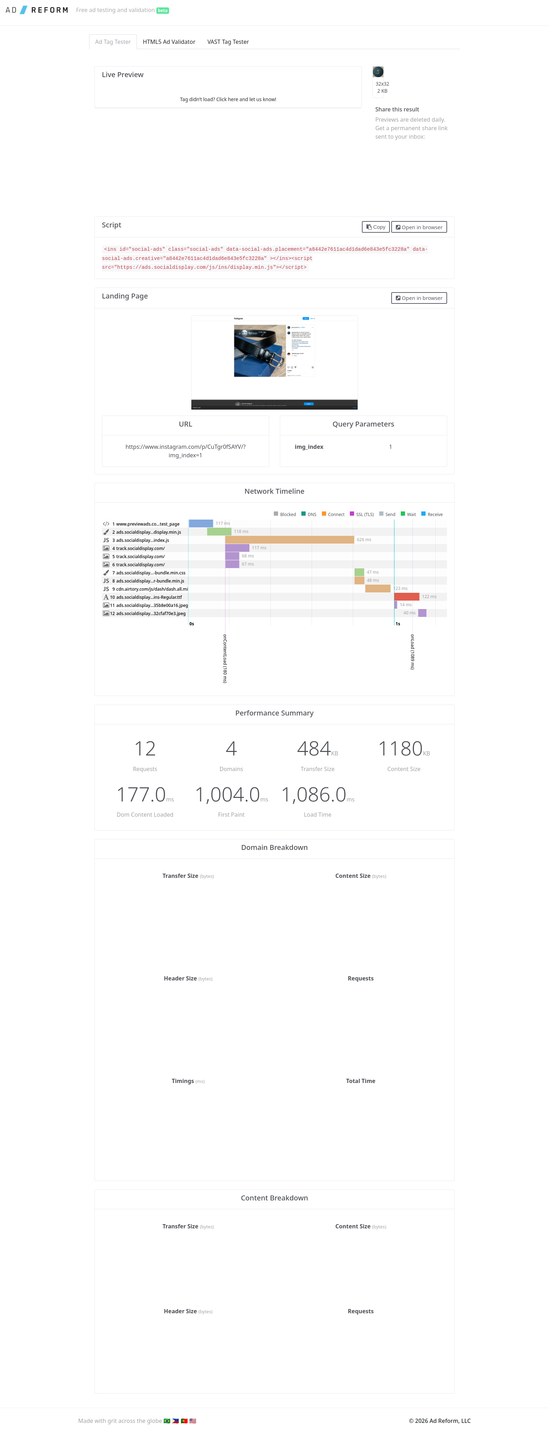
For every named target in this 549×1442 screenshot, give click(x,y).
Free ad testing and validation (122, 10)
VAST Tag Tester (228, 42)
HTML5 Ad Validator (169, 42)
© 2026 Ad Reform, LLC (440, 1421)
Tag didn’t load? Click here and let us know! (228, 99)
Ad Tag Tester (113, 42)
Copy (376, 227)
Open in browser (419, 227)
